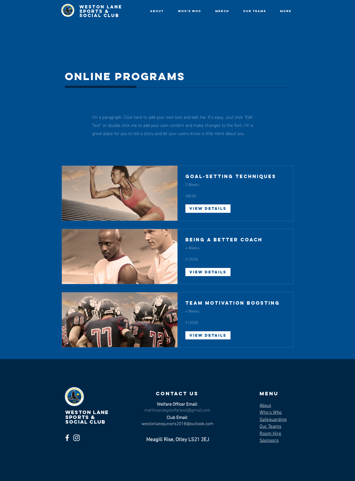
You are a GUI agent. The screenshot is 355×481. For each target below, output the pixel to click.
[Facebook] (67, 437)
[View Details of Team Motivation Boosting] (208, 335)
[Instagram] (76, 437)
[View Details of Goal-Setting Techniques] (208, 208)
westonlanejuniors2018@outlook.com (177, 424)
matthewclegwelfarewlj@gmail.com (177, 409)
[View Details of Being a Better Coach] (208, 272)
